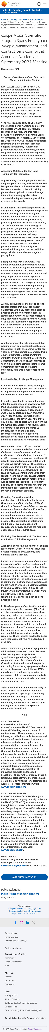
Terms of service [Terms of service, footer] (12, 999)
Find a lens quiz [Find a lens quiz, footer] (11, 936)
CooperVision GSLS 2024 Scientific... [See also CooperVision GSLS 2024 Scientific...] (25, 913)
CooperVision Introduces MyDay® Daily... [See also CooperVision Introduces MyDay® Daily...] (25, 908)
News (25, 19)
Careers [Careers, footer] (8, 976)
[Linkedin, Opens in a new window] (27, 923)
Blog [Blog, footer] (7, 965)
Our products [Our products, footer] (11, 933)
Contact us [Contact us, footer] (9, 984)
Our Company (15, 19)
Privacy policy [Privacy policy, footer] (11, 995)
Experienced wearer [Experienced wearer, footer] (13, 961)
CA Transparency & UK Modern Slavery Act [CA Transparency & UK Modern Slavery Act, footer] (23, 1010)
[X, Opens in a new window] (34, 923)
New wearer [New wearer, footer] (10, 957)
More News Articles (24, 877)
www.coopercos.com (12, 850)
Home (3, 19)
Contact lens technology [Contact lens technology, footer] (16, 940)
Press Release (36, 19)
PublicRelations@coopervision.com (20, 894)
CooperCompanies (35, 1029)
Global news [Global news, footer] (10, 980)
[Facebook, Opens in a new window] (15, 923)
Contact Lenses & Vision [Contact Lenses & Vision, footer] (15, 954)
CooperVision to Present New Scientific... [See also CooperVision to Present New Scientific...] (25, 910)
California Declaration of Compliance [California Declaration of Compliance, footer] (21, 1002)
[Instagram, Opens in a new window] (21, 923)
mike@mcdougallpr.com (14, 865)
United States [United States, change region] (39, 4)
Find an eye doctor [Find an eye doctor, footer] (13, 948)
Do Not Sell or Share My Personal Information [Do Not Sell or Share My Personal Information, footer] (25, 1017)
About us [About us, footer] (9, 972)
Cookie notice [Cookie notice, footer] (11, 1006)
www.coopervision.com (13, 787)
